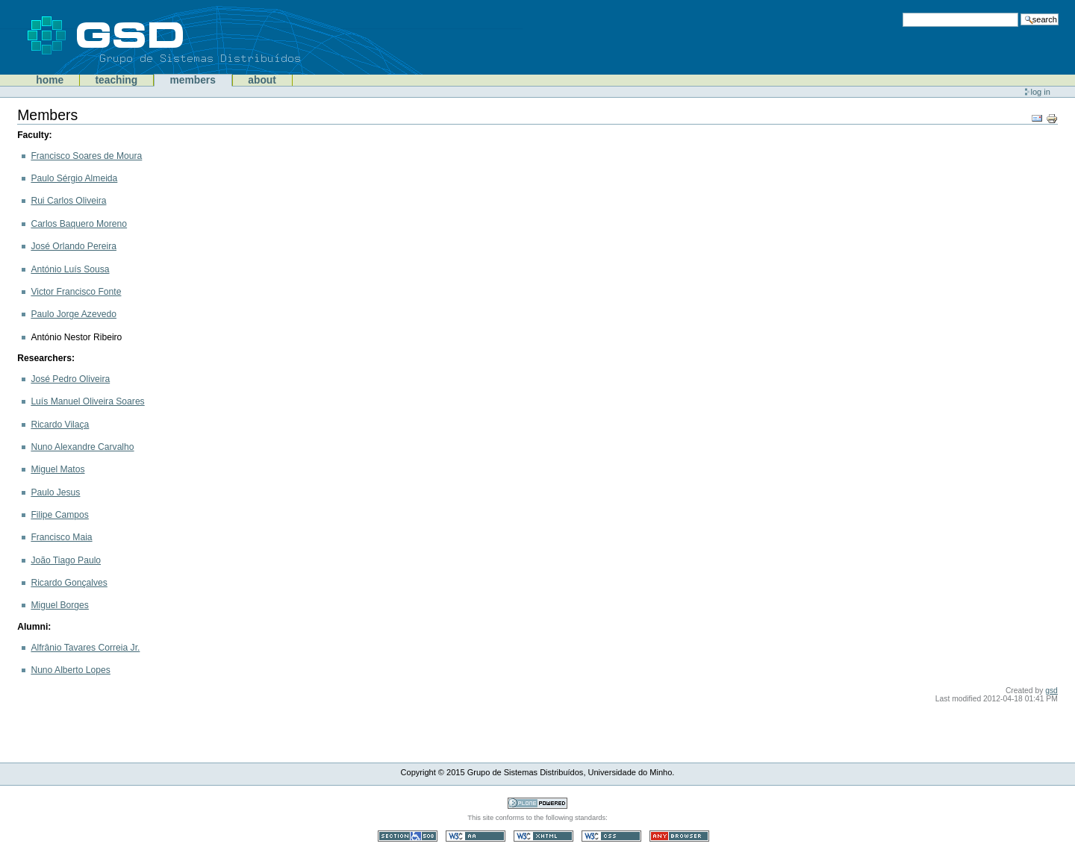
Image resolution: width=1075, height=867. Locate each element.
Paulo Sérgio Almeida (74, 178)
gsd (1051, 690)
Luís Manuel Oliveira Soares (87, 401)
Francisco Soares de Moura (86, 156)
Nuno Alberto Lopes (70, 670)
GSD (186, 37)
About (262, 80)
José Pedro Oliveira (70, 379)
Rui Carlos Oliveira (68, 200)
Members (193, 80)
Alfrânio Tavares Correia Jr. (85, 647)
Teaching (116, 80)
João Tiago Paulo (66, 560)
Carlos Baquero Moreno (79, 224)
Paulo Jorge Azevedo (73, 314)
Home (49, 80)
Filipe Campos (60, 515)
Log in (1040, 91)
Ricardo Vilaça (60, 424)
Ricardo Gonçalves (69, 583)
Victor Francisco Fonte (76, 292)
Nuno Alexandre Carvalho (82, 447)
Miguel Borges (60, 605)
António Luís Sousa (70, 269)
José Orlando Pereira (73, 246)
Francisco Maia (61, 537)
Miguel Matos (57, 469)
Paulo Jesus (55, 492)
